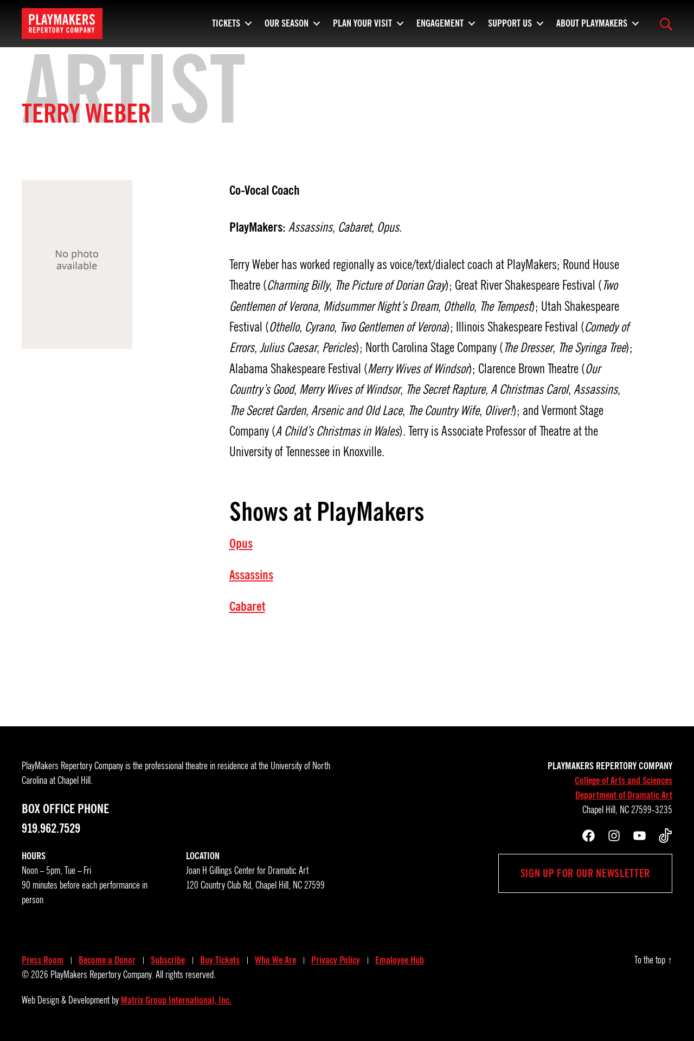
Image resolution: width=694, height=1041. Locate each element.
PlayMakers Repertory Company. (101, 975)
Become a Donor (107, 960)
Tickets (226, 22)
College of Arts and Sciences (623, 780)
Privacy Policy (335, 960)
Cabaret (247, 606)
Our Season (287, 22)
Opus (241, 543)
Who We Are (275, 960)
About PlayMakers (591, 22)
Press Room (42, 960)
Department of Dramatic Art (623, 795)
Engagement (440, 22)
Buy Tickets (220, 960)
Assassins (251, 575)
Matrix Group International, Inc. (176, 1000)
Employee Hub (399, 960)
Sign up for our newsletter (585, 873)
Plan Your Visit (362, 22)
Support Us (510, 22)
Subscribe (168, 960)
